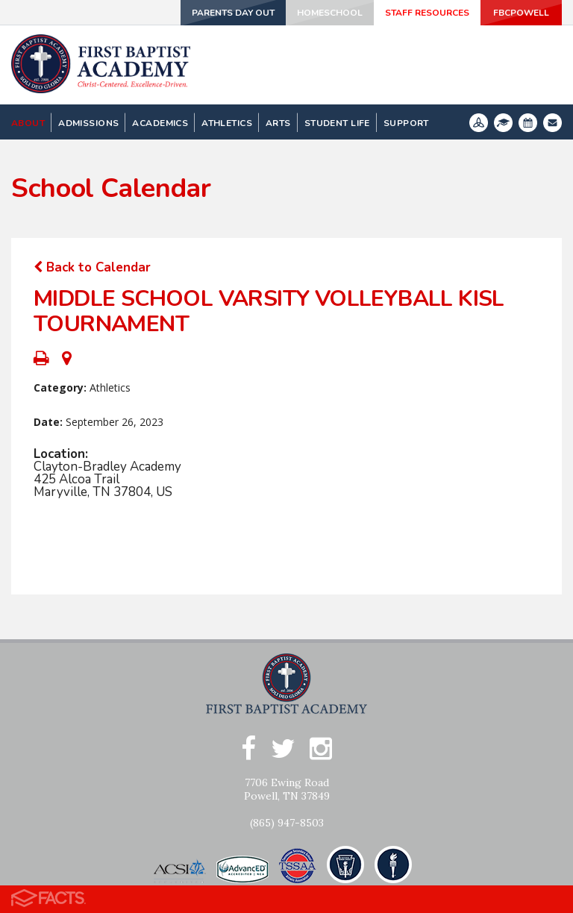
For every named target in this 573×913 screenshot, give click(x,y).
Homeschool (329, 13)
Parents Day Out (232, 13)
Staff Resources (426, 13)
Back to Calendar (92, 267)
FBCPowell (521, 13)
